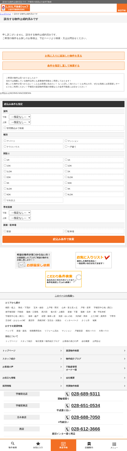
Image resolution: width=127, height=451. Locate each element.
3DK (68, 183)
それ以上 (9, 200)
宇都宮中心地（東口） (15, 316)
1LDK (8, 171)
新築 (7, 231)
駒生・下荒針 (24, 307)
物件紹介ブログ (73, 358)
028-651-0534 (82, 405)
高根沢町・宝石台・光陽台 (49, 320)
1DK (68, 165)
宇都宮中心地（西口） (104, 307)
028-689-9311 (82, 393)
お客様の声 (7, 367)
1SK (7, 165)
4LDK (69, 194)
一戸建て (70, 146)
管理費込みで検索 (14, 128)
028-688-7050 (82, 417)
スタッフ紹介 (26, 341)
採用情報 (6, 386)
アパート (9, 141)
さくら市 (85, 320)
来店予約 (122, 10)
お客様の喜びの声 (70, 341)
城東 (95, 320)
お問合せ (97, 341)
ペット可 (9, 331)
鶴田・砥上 (10, 307)
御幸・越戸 (33, 316)
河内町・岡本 (81, 316)
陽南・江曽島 (32, 312)
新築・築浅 (21, 331)
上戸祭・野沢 (53, 307)
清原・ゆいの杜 (65, 316)
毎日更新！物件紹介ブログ (47, 341)
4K (67, 188)
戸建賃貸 (79, 331)
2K (67, 171)
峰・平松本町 (100, 312)
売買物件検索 (72, 386)
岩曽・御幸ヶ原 (48, 316)
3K (6, 183)
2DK (7, 177)
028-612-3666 (82, 428)
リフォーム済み (52, 331)
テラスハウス (12, 146)
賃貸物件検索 (72, 350)
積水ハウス (91, 331)
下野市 (113, 316)
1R (6, 160)
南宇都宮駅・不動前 (14, 312)
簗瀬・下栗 (73, 312)
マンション (71, 141)
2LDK (69, 177)
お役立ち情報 (8, 378)
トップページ (11, 341)
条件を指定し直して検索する (63, 65)
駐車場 (69, 231)
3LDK (8, 188)
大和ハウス (104, 331)
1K (67, 160)
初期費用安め (36, 331)
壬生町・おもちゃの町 (15, 320)
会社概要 (85, 341)
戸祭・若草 (86, 307)
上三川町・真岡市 (98, 316)
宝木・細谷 (38, 307)
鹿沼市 (31, 320)
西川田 (44, 312)
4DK (7, 194)
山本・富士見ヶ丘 (70, 307)
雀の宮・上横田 (57, 312)
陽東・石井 (86, 312)
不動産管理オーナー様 (71, 368)
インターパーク (71, 320)
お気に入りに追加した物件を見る (63, 55)
